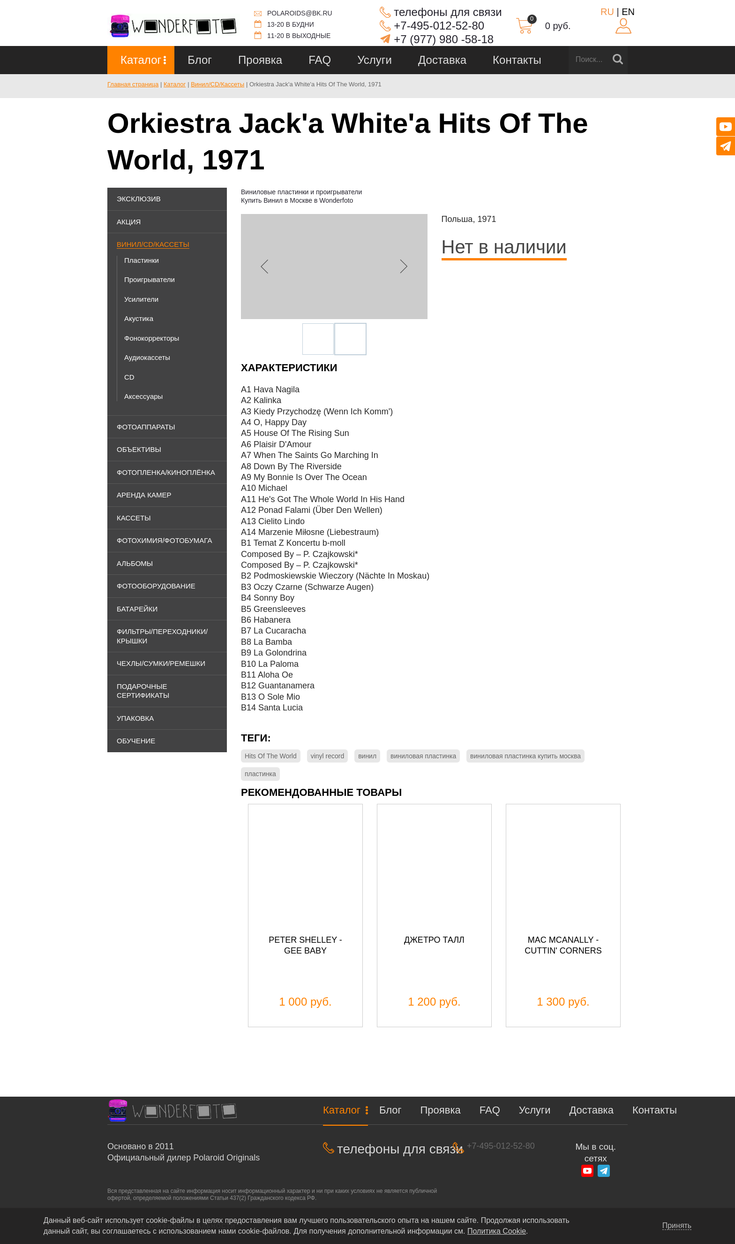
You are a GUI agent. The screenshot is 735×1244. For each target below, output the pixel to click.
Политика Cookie (496, 1231)
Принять (677, 1225)
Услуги (374, 59)
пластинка (260, 774)
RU (607, 12)
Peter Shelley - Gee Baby (305, 945)
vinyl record (328, 756)
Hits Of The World (271, 756)
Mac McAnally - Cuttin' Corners (563, 945)
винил (367, 756)
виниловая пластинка (423, 756)
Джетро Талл (434, 940)
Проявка (260, 59)
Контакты (517, 59)
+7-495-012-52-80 (439, 25)
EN (628, 12)
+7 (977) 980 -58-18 (444, 39)
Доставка (442, 59)
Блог (200, 59)
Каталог (140, 59)
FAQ (319, 59)
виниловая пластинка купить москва (525, 756)
